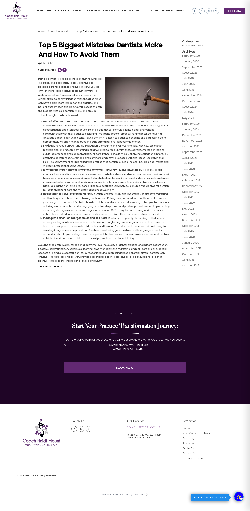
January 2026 (188, 62)
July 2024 (186, 113)
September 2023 (190, 153)
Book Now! (125, 379)
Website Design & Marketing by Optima (123, 506)
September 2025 (190, 68)
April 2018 (186, 261)
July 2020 (185, 232)
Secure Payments (193, 470)
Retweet (46, 279)
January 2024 (188, 130)
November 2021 (189, 221)
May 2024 (186, 119)
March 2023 (187, 176)
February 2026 (189, 57)
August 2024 (187, 108)
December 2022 (190, 187)
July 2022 (185, 198)
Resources (189, 455)
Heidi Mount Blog (62, 33)
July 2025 (185, 79)
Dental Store (190, 460)
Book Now (234, 12)
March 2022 (187, 215)
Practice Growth (190, 47)
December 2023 (190, 136)
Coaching (188, 450)
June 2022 (186, 204)
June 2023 (186, 170)
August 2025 (187, 74)
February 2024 (189, 125)
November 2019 (189, 249)
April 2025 (186, 91)
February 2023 (189, 181)
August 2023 (187, 159)
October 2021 (188, 227)
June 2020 (186, 238)
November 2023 (190, 142)
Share (58, 279)
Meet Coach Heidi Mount (197, 445)
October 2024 (189, 102)
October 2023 (188, 147)
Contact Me (190, 465)
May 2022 (186, 210)
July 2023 (185, 164)
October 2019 (188, 255)
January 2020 (188, 244)
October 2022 (188, 193)
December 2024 (190, 96)
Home (42, 33)
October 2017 (188, 266)
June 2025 (186, 85)
